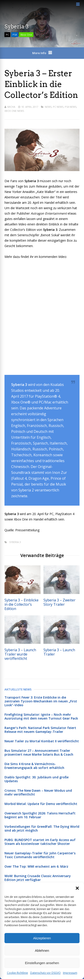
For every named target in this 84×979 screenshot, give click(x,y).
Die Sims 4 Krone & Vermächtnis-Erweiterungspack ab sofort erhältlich (34, 766)
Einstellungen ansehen (42, 963)
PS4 (15, 34)
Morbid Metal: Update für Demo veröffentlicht (40, 804)
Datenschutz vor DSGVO (45, 973)
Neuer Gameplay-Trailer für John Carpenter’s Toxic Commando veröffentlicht (39, 855)
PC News (58, 106)
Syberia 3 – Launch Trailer (59, 652)
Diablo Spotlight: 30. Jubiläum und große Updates (36, 779)
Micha (11, 106)
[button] (77, 888)
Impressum (70, 973)
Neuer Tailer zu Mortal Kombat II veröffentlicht (41, 741)
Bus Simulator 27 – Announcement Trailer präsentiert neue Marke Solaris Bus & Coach (38, 752)
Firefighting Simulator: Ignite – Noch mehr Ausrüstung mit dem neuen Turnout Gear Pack (41, 716)
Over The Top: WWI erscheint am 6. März (36, 866)
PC (7, 34)
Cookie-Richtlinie (17, 973)
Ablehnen (42, 950)
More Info (39, 53)
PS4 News (70, 106)
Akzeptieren (42, 938)
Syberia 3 (15, 542)
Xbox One (26, 34)
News (48, 106)
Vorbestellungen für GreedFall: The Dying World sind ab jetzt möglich (41, 828)
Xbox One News (14, 110)
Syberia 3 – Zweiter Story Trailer (59, 602)
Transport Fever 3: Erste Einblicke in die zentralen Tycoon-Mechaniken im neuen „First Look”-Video (40, 701)
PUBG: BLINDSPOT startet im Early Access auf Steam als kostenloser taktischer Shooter (39, 842)
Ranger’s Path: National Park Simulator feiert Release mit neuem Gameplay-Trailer (40, 730)
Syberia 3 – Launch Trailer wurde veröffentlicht (20, 654)
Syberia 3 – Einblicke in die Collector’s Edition (21, 604)
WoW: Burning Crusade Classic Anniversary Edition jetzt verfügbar (37, 878)
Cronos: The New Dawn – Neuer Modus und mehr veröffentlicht (38, 792)
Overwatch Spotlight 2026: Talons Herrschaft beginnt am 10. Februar (39, 815)
